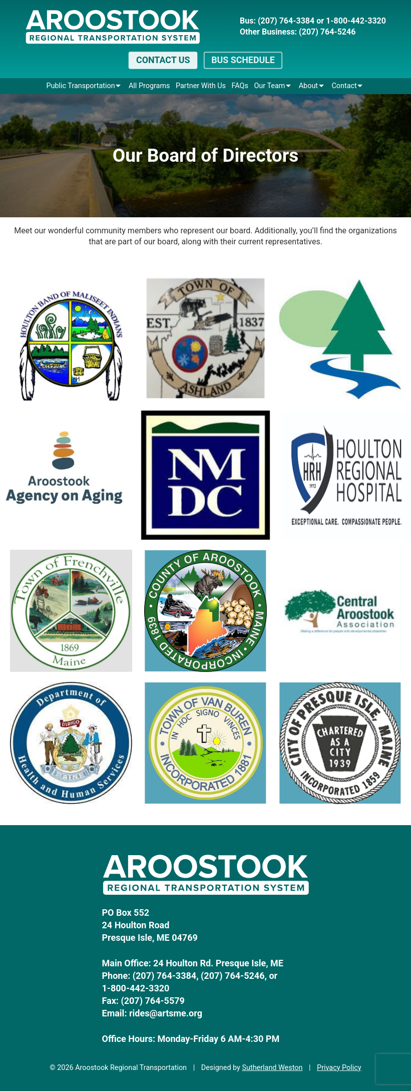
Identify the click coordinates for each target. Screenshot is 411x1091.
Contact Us (163, 60)
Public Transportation (80, 86)
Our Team (269, 86)
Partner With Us (201, 86)
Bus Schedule (243, 60)
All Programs (149, 86)
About (308, 86)
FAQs (240, 86)
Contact (343, 86)
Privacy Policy (339, 1067)
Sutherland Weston (272, 1067)
